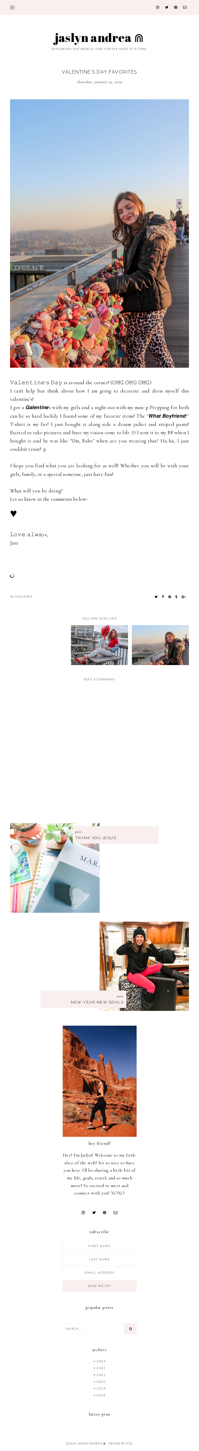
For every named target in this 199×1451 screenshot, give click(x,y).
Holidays (23, 596)
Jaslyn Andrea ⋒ (99, 38)
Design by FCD (120, 1443)
